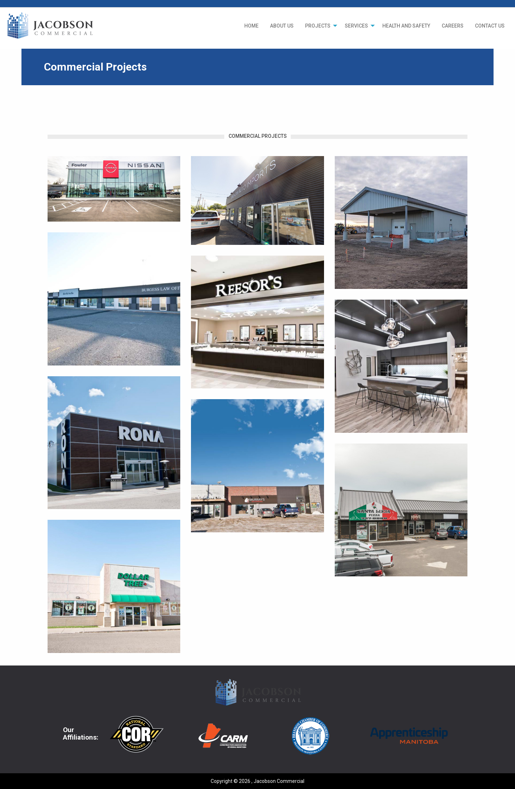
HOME (251, 26)
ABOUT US (282, 26)
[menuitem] (251, 26)
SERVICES (356, 26)
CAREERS (453, 26)
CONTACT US (490, 26)
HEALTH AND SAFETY (406, 26)
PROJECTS (317, 26)
